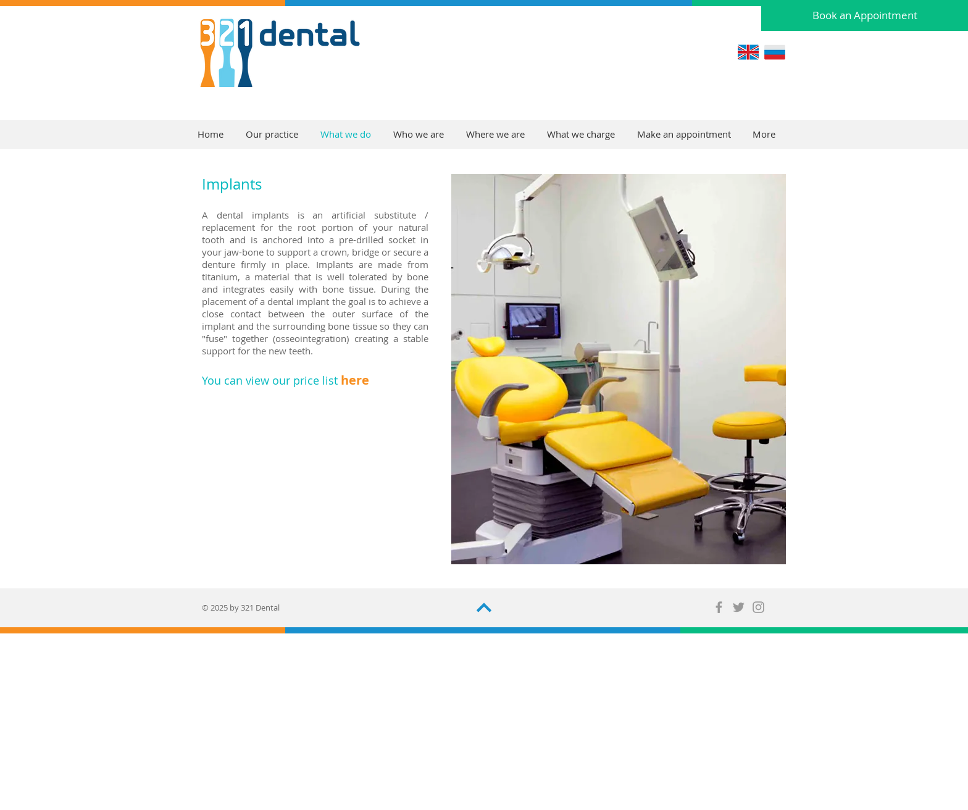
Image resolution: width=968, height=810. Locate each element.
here (355, 380)
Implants (232, 184)
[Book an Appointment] (864, 15)
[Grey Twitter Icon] (738, 607)
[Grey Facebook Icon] (719, 607)
